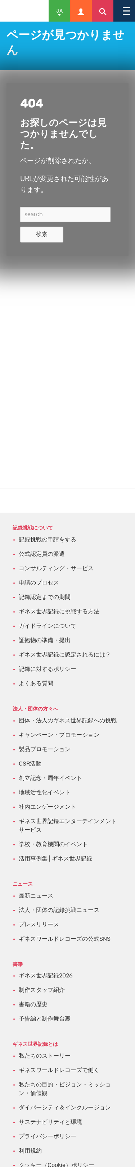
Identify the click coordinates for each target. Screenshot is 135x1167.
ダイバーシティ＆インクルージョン (65, 1108)
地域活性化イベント (45, 792)
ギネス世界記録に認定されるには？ (65, 655)
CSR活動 (30, 764)
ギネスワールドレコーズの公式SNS (65, 939)
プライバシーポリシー (47, 1136)
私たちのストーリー (45, 1056)
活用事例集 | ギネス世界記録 (55, 859)
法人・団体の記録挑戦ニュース (59, 910)
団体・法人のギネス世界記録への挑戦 (68, 720)
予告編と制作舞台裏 (45, 1019)
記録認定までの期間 (45, 597)
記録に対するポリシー (47, 669)
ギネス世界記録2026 (46, 975)
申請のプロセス (39, 583)
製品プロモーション (45, 749)
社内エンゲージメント (47, 807)
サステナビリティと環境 (50, 1122)
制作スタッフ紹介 (42, 990)
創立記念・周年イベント (50, 778)
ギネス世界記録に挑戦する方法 (59, 611)
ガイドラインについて (47, 626)
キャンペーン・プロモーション (59, 735)
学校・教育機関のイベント (53, 844)
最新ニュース (36, 896)
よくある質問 (36, 683)
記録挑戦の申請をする (47, 539)
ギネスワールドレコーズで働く (59, 1070)
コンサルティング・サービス (56, 568)
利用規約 (30, 1151)
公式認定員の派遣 (42, 554)
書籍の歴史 (33, 1004)
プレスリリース (39, 924)
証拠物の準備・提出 (45, 640)
